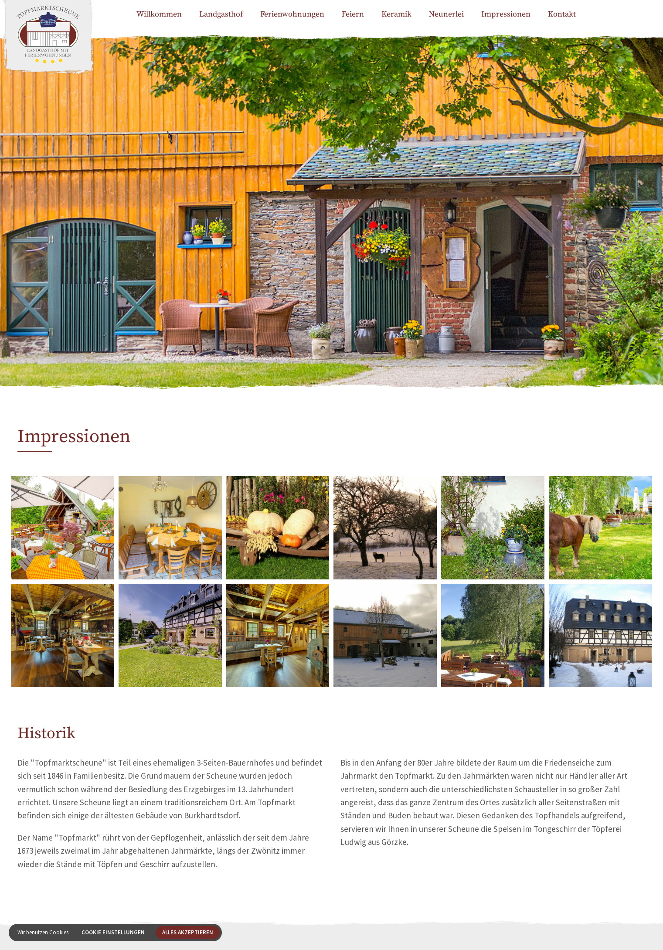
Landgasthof (221, 14)
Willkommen (159, 14)
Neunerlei (446, 14)
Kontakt (562, 14)
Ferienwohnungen (292, 14)
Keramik (396, 14)
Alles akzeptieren (187, 932)
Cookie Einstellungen (113, 932)
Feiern (353, 14)
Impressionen (505, 14)
